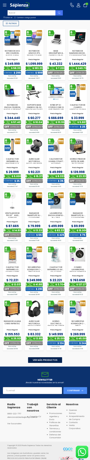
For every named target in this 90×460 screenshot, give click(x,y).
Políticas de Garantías (54, 424)
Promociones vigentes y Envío (55, 416)
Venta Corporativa (74, 427)
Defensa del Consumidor (55, 436)
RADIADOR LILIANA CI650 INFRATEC (12, 322)
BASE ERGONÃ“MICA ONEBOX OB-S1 (56, 53)
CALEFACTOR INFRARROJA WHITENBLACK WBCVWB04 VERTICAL (12, 163)
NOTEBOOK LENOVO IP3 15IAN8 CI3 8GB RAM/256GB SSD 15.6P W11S (34, 55)
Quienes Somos (73, 412)
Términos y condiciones (55, 430)
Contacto (73, 422)
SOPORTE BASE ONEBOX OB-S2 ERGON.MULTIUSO (34, 107)
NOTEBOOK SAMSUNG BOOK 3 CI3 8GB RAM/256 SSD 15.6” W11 (77, 54)
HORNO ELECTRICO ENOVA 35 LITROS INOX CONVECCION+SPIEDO (58, 326)
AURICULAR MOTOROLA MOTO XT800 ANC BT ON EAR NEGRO (34, 326)
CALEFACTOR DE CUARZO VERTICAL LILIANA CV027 (77, 108)
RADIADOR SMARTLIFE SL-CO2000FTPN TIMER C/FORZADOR (77, 218)
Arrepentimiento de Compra (76, 418)
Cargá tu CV (35, 416)
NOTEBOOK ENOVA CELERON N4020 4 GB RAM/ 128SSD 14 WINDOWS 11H (12, 109)
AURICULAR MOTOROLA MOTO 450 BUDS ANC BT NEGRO (34, 162)
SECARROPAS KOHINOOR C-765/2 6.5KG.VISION (77, 324)
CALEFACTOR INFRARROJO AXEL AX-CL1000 (55, 269)
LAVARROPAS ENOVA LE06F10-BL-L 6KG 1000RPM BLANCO (55, 216)
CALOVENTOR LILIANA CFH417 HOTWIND (56, 161)
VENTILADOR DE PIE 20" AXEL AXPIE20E (12, 215)
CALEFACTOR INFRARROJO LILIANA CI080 (12, 269)
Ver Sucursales (14, 423)
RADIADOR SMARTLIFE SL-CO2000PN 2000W (34, 216)
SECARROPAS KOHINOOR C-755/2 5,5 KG (34, 269)
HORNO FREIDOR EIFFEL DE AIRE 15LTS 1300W (77, 161)
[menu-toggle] (4, 5)
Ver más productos (45, 360)
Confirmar (73, 390)
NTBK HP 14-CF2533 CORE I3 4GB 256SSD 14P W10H (56, 108)
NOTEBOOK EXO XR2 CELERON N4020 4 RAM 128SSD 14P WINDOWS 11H (12, 55)
